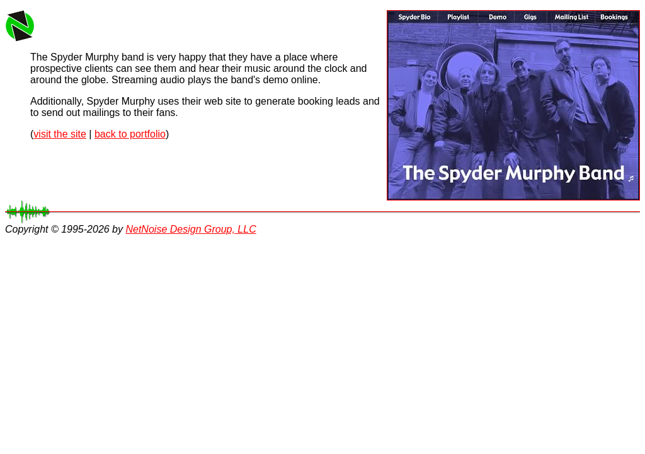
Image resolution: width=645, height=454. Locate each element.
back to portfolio (130, 134)
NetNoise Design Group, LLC (190, 229)
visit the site (59, 134)
